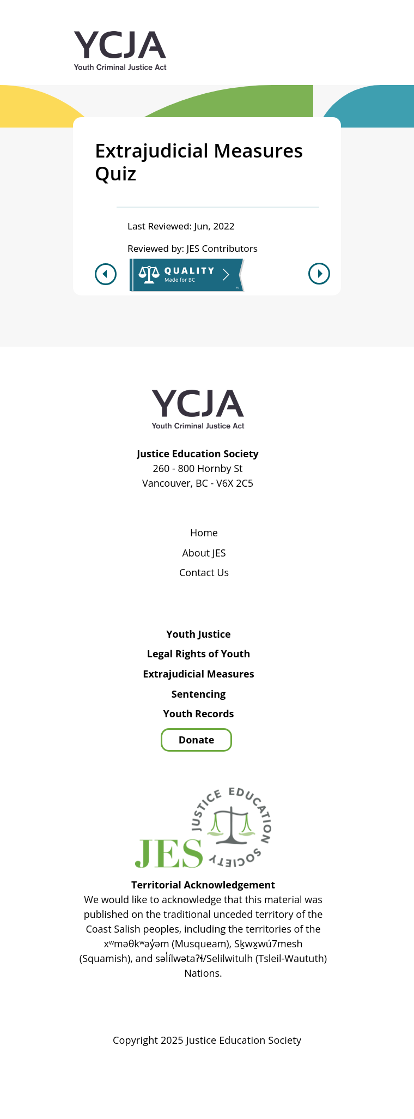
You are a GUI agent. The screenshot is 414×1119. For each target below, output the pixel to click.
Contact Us (204, 573)
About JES (204, 553)
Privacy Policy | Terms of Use (286, 1071)
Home (204, 533)
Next (320, 273)
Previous (104, 274)
